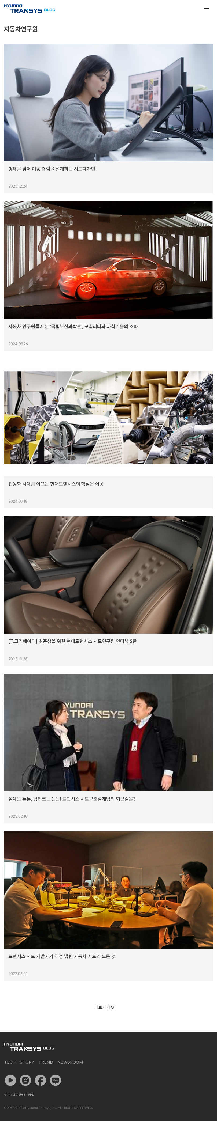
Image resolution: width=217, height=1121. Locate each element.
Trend (45, 1062)
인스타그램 (25, 1080)
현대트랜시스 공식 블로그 (29, 8)
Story (27, 1062)
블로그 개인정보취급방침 (19, 1095)
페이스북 (40, 1080)
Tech (10, 1062)
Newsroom (70, 1062)
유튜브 (10, 1080)
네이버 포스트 (55, 1080)
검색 (193, 8)
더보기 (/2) (105, 1007)
